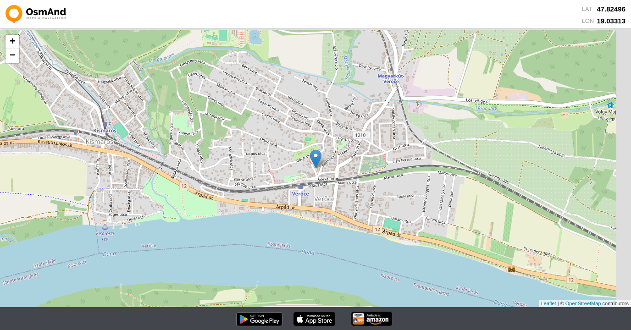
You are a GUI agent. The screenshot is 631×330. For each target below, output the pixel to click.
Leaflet (548, 303)
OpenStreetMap (583, 303)
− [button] (13, 56)
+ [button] (13, 42)
